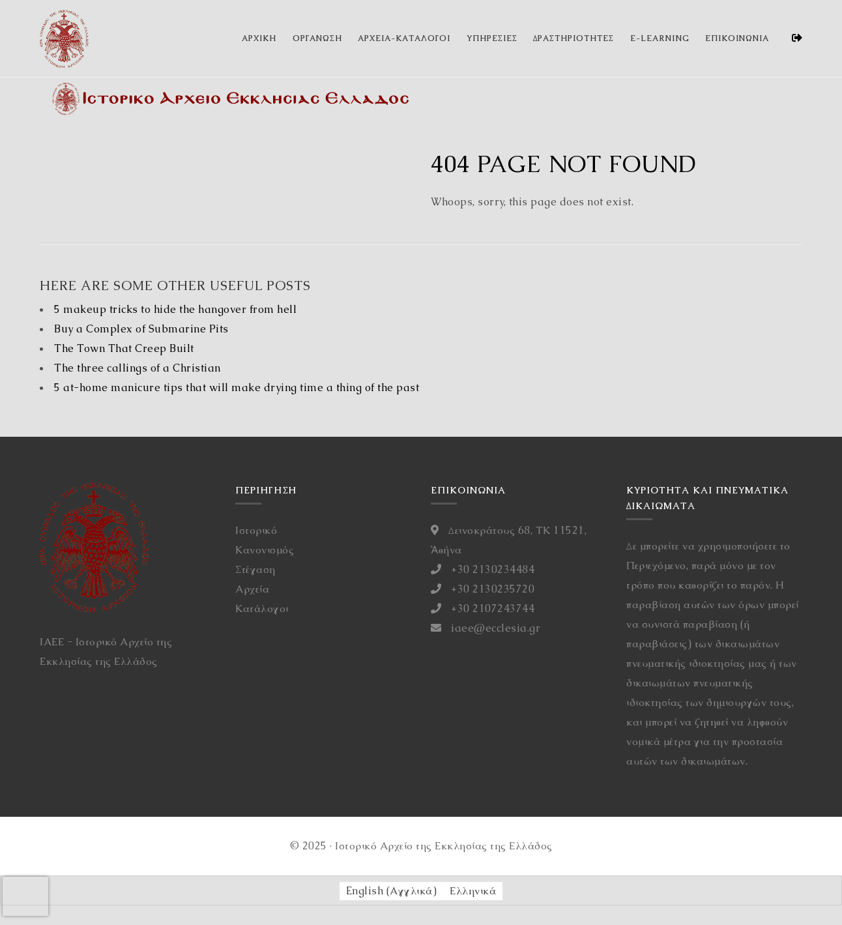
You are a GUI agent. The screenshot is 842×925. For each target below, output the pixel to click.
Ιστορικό (256, 530)
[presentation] (25, 896)
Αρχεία (252, 589)
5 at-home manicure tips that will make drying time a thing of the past (236, 387)
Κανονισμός (264, 550)
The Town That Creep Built (124, 348)
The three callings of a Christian (137, 368)
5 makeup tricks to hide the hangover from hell (175, 309)
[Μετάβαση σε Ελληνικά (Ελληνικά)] (472, 891)
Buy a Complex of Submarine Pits (141, 329)
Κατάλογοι (262, 608)
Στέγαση (255, 569)
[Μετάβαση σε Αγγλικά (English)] (392, 891)
